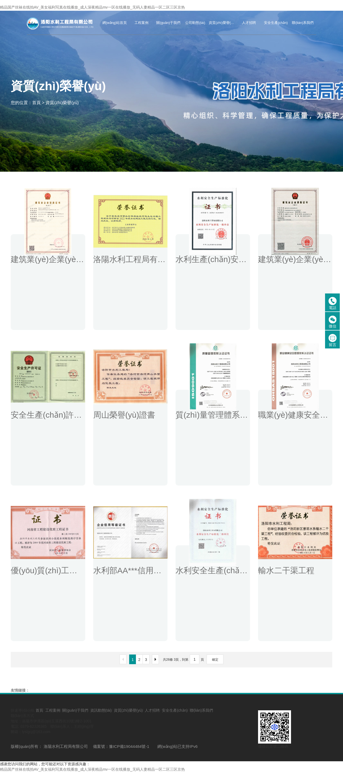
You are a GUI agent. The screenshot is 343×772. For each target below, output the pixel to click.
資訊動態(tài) (101, 710)
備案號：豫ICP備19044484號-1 (121, 746)
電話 (333, 303)
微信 (333, 321)
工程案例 (52, 710)
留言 (333, 340)
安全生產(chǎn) (175, 710)
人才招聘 (152, 710)
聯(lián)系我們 (201, 710)
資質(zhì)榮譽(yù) (62, 102)
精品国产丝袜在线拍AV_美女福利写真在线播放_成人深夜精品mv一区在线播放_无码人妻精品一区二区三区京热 (92, 7)
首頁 (36, 102)
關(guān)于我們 (75, 710)
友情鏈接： (20, 690)
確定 (215, 659)
